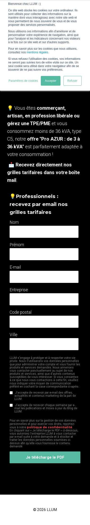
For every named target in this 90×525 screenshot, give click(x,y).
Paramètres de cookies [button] (23, 80)
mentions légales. (38, 52)
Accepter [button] (50, 80)
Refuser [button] (72, 80)
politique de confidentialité (49, 427)
